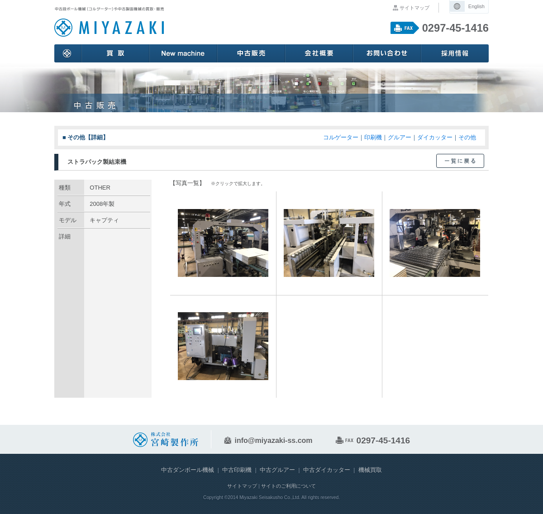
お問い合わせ (387, 53)
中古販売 (251, 53)
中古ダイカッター (326, 469)
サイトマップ (414, 7)
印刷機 (373, 137)
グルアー (399, 137)
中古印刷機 (237, 469)
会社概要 (319, 53)
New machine (183, 53)
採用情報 (455, 53)
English (476, 6)
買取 (115, 53)
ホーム (67, 53)
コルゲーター (340, 137)
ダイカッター (434, 137)
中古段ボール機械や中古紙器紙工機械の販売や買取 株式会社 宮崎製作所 (109, 22)
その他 (467, 137)
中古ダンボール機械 (187, 469)
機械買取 (370, 469)
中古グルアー (277, 469)
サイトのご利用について (288, 486)
